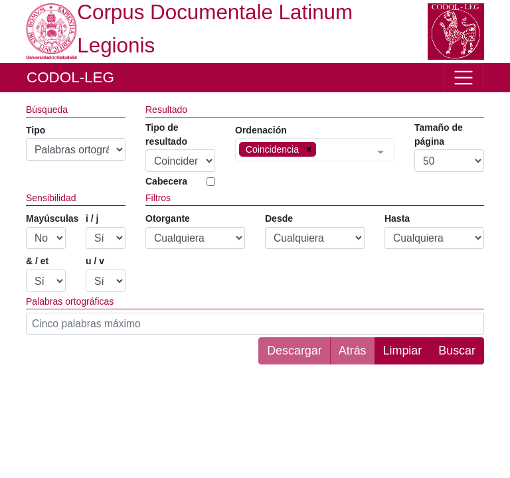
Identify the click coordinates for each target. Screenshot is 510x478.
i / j (92, 218)
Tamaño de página (438, 134)
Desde (279, 218)
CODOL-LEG (70, 77)
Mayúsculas (52, 218)
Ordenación (261, 130)
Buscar (456, 350)
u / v (95, 261)
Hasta (397, 218)
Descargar (294, 350)
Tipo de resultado (166, 134)
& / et (37, 261)
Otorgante (167, 218)
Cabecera (166, 181)
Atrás (353, 350)
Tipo (35, 130)
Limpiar (402, 350)
